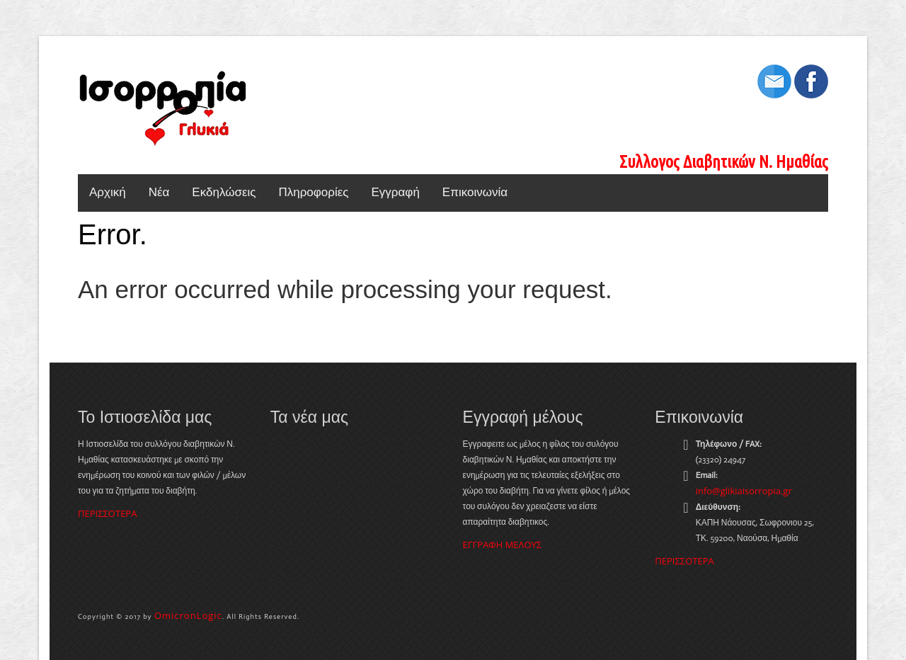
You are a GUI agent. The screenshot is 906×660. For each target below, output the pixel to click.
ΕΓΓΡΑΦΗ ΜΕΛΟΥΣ (502, 544)
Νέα (159, 192)
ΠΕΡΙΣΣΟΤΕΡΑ (107, 513)
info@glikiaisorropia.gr (744, 490)
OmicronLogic (188, 615)
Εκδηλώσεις (224, 192)
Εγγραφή (396, 192)
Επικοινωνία (475, 192)
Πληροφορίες (313, 192)
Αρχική (107, 192)
